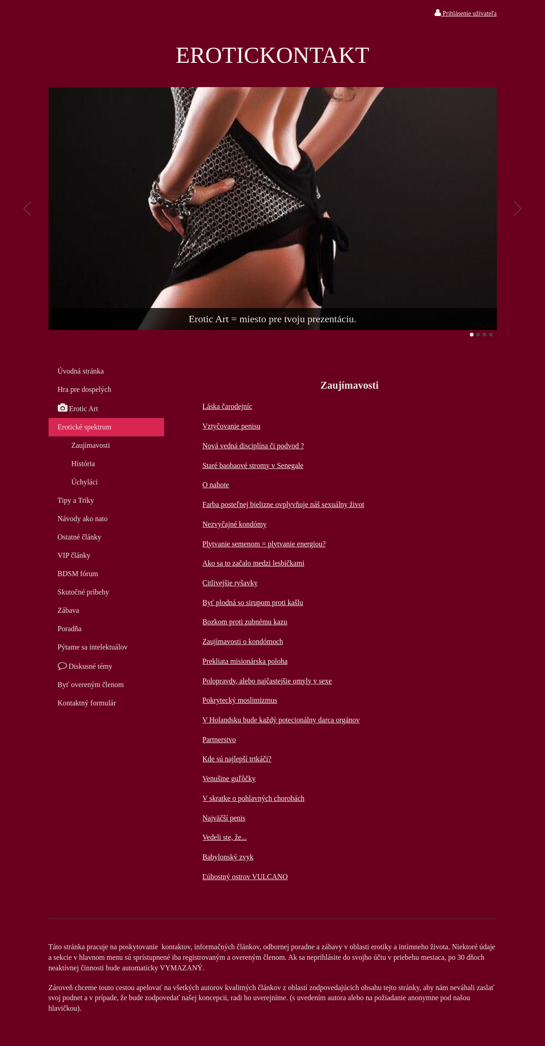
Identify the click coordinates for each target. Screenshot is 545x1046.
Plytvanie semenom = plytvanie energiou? (264, 544)
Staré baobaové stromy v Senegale (253, 465)
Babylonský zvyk (228, 857)
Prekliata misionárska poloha (245, 661)
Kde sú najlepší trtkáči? (237, 759)
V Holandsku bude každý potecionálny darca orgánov (281, 720)
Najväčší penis (224, 818)
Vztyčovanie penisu (232, 426)
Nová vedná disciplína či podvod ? (253, 446)
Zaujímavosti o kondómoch (243, 641)
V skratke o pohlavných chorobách (254, 798)
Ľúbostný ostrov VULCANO (245, 877)
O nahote (216, 485)
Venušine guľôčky (229, 778)
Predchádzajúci (27, 208)
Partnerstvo (219, 739)
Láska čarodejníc (228, 406)
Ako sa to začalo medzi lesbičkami (254, 563)
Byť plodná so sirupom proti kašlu (253, 602)
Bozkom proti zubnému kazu (245, 622)
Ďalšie (518, 208)
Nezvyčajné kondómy (235, 524)
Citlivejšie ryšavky (230, 583)
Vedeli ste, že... (225, 837)
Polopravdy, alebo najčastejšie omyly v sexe (267, 681)
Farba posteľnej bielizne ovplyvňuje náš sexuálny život (283, 504)
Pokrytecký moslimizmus (240, 700)
